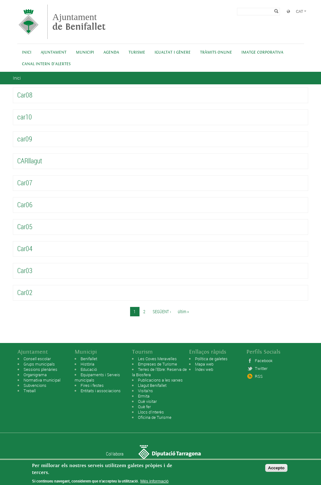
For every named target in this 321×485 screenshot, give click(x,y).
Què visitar (147, 401)
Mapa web (204, 364)
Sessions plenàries (40, 369)
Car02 (24, 292)
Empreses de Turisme (157, 364)
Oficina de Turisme (154, 417)
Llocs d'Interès (151, 412)
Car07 (24, 182)
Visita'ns (145, 390)
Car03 (24, 270)
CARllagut (29, 160)
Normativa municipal (42, 380)
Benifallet (89, 358)
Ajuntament (79, 22)
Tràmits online (216, 52)
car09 (24, 138)
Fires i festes (92, 385)
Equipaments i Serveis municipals (97, 377)
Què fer (144, 406)
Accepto (276, 469)
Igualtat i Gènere (173, 52)
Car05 (24, 226)
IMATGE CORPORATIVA (262, 52)
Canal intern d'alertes (46, 64)
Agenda (111, 52)
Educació (89, 369)
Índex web (204, 369)
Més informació (154, 482)
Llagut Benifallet (152, 385)
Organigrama (35, 374)
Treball (30, 390)
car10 (24, 116)
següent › (162, 311)
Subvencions (35, 385)
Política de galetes (211, 358)
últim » (183, 311)
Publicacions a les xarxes (160, 380)
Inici (26, 52)
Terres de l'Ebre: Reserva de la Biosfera (159, 371)
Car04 (24, 248)
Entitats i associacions (101, 390)
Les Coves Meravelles (157, 358)
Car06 (24, 204)
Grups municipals (39, 364)
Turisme (137, 52)
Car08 (24, 94)
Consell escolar (37, 358)
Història (87, 364)
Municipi (85, 52)
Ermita (144, 396)
